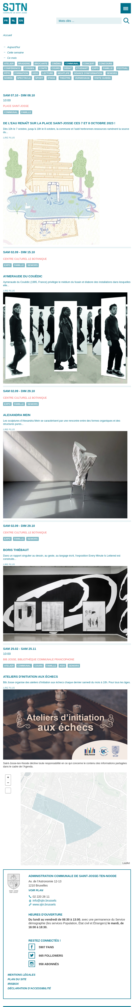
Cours (56, 68)
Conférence (12, 68)
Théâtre (65, 78)
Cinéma (56, 63)
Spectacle (24, 78)
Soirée (8, 78)
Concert (88, 63)
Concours (105, 63)
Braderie (24, 63)
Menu (124, 6)
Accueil (7, 35)
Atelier (9, 63)
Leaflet (126, 863)
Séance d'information (88, 73)
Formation (21, 73)
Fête (7, 73)
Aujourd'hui (13, 47)
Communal (72, 63)
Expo (95, 68)
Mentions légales (21, 974)
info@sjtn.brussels (45, 900)
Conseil (29, 68)
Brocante (41, 63)
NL (13, 20)
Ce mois (12, 58)
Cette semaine (15, 52)
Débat (68, 68)
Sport (39, 78)
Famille (108, 68)
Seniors (112, 73)
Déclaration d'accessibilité (29, 988)
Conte (43, 68)
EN (21, 20)
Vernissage (82, 78)
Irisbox (13, 983)
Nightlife (64, 73)
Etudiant (82, 68)
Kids (35, 73)
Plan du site (17, 979)
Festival (122, 68)
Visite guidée (102, 78)
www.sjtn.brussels (44, 904)
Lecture (47, 73)
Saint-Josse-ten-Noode (21, 8)
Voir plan (36, 890)
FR (6, 20)
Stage (51, 78)
